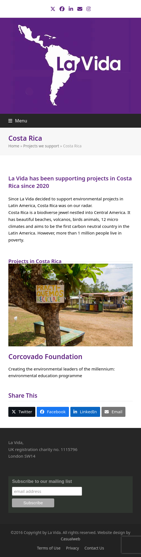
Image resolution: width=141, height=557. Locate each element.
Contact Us (94, 548)
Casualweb (70, 538)
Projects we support (41, 145)
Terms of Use (49, 548)
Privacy (72, 548)
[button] (17, 121)
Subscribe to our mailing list (42, 481)
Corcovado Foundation (45, 356)
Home (13, 145)
